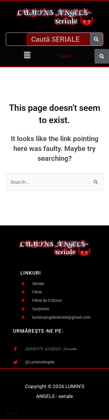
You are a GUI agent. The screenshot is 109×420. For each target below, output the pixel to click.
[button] (27, 55)
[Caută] (96, 39)
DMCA (12, 413)
